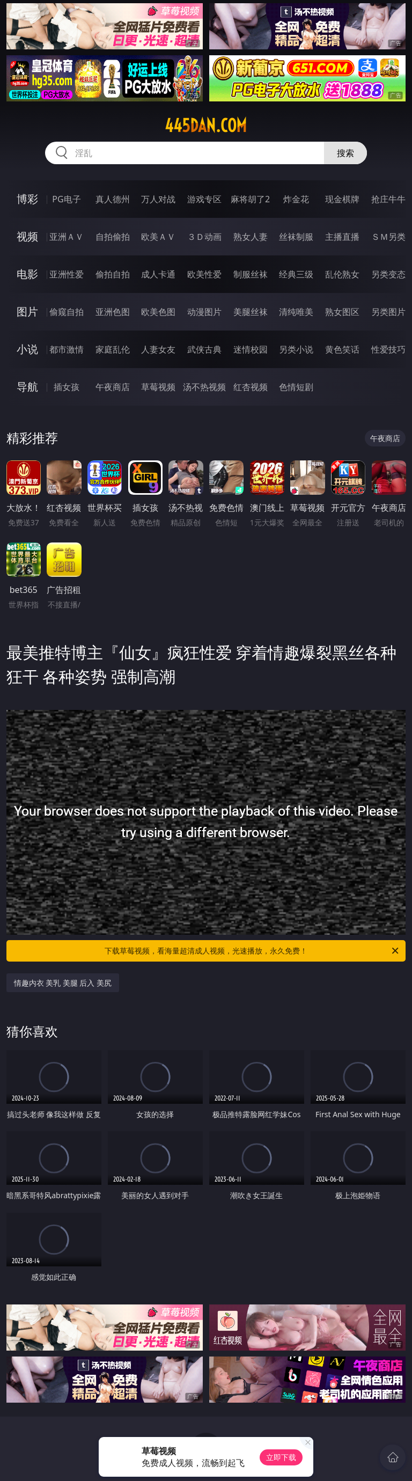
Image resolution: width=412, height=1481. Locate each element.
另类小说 (296, 349)
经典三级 (296, 274)
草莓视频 (158, 387)
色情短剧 (296, 387)
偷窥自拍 (66, 312)
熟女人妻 (250, 237)
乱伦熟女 (342, 274)
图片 (27, 311)
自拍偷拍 (112, 237)
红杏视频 (250, 387)
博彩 (27, 199)
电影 (27, 274)
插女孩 (66, 387)
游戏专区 (204, 199)
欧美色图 (158, 312)
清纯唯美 (296, 312)
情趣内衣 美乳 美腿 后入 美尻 (63, 983)
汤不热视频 (204, 387)
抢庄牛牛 (388, 199)
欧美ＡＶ (158, 237)
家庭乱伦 (112, 349)
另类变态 (388, 274)
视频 (27, 236)
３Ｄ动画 (204, 237)
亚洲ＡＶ (66, 237)
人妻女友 (158, 349)
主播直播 (342, 237)
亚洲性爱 (66, 274)
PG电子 (66, 199)
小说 (27, 349)
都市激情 (66, 349)
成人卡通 (158, 274)
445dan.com (206, 125)
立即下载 (281, 1457)
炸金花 (296, 199)
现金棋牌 (342, 199)
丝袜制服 (296, 237)
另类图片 (388, 312)
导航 (27, 386)
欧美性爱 (204, 274)
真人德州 (112, 199)
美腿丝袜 (250, 312)
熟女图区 (342, 312)
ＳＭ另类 (388, 237)
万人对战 (158, 199)
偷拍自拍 (112, 274)
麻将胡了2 (250, 199)
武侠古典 (204, 349)
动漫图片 (204, 312)
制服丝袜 (250, 274)
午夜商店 (112, 387)
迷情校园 (250, 349)
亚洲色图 (112, 312)
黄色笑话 (342, 349)
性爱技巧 (388, 349)
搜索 (345, 153)
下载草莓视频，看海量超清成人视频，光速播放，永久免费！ (252, 950)
